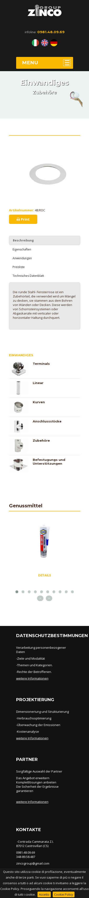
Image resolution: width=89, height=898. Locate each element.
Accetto (44, 894)
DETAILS (44, 575)
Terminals (41, 364)
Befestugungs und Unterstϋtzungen (49, 461)
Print (23, 219)
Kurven (39, 402)
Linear (38, 383)
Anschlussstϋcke (47, 421)
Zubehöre (41, 440)
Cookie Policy (63, 894)
